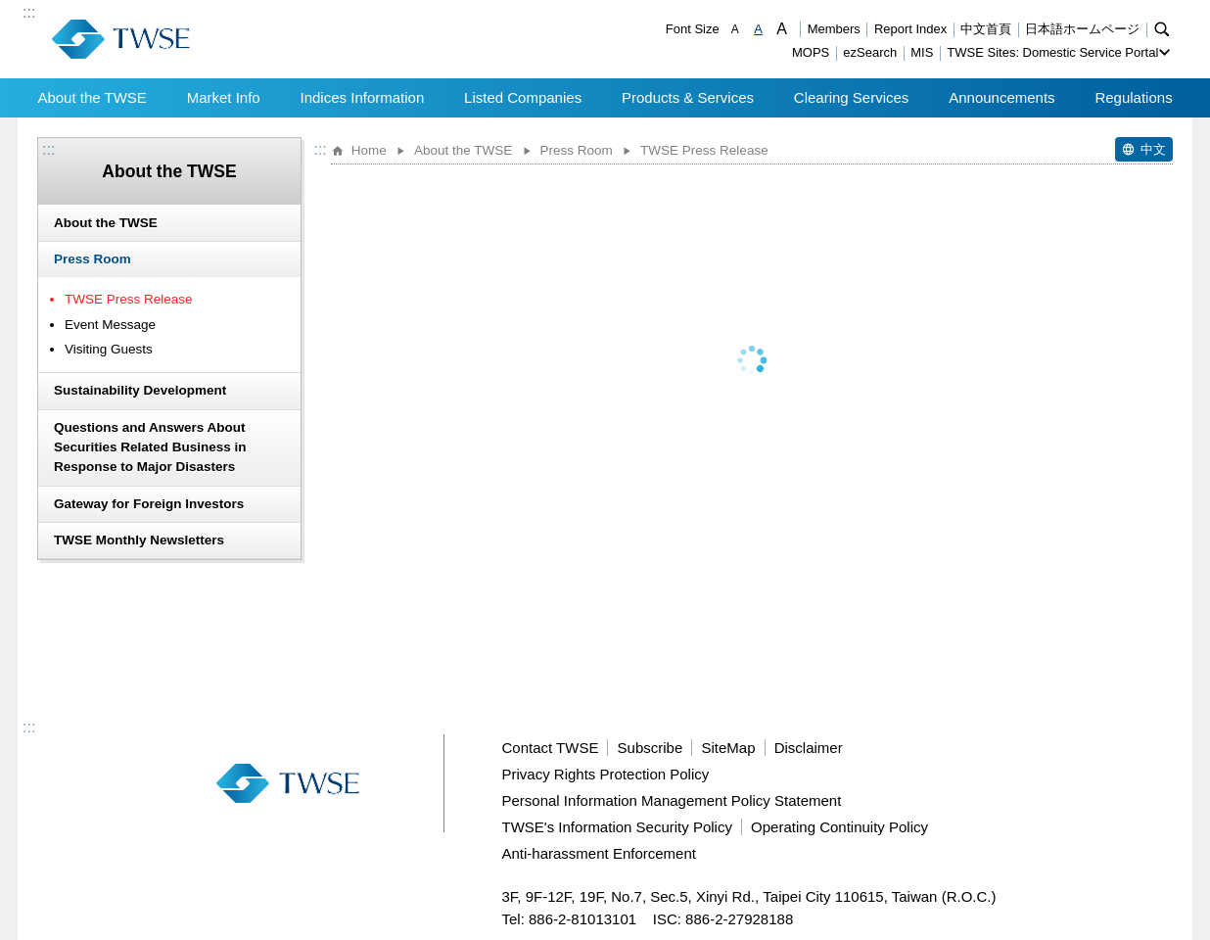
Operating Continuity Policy (839, 827)
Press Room (92, 259)
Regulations (1133, 97)
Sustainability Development (140, 390)
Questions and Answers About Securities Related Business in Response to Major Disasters (150, 447)
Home (369, 150)
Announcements (1001, 97)
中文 (1153, 149)
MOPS (810, 52)
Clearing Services (851, 97)
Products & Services (688, 97)
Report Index (910, 29)
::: (29, 13)
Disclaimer (808, 747)
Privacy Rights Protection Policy (606, 774)
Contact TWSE (550, 747)
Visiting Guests (109, 349)
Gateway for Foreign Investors (149, 503)
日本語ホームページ (1082, 29)
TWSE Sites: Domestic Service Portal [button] (1052, 52)
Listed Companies (523, 97)
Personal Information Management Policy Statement (672, 800)
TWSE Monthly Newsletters (139, 540)
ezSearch (870, 52)
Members (834, 29)
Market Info (223, 97)
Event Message (110, 324)
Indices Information (363, 97)
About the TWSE (91, 97)
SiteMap (728, 747)
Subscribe (650, 747)
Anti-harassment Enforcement (599, 853)
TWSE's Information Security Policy (617, 827)
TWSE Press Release (129, 299)
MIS (921, 52)
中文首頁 (985, 29)
